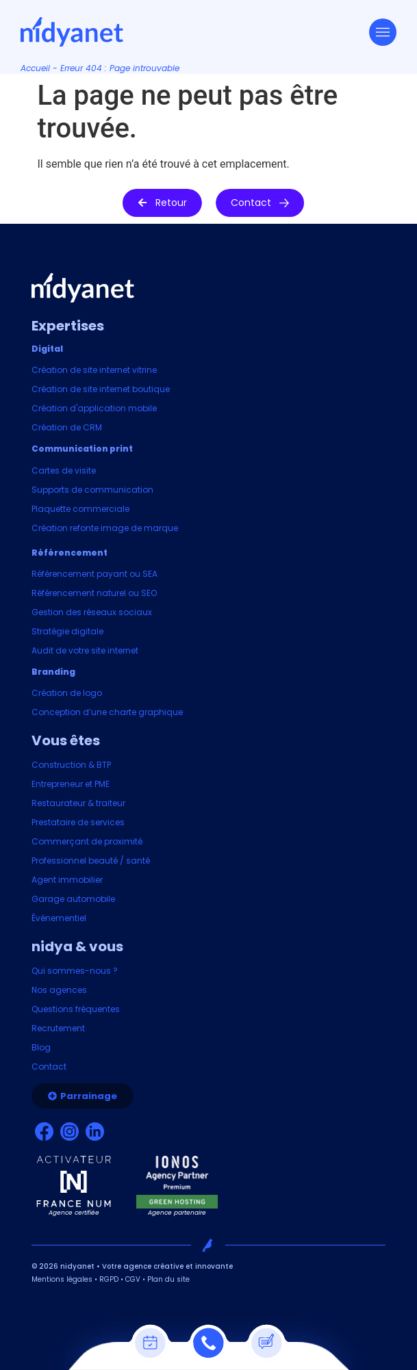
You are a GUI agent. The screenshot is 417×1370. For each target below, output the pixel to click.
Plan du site (168, 1279)
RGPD (108, 1279)
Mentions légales (61, 1279)
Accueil (35, 68)
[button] (162, 203)
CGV (132, 1279)
